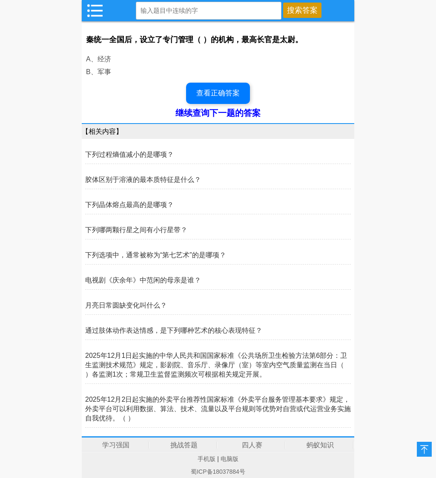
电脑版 (229, 458)
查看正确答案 (218, 93)
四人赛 (252, 445)
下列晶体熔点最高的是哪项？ (129, 204)
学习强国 (115, 445)
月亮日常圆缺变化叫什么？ (126, 305)
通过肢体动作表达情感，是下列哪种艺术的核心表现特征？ (173, 330)
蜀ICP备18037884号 (218, 471)
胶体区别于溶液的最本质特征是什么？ (143, 179)
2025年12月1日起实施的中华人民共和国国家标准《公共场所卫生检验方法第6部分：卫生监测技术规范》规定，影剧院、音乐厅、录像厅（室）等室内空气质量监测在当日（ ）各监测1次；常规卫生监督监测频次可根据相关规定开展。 (216, 365)
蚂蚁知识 (320, 445)
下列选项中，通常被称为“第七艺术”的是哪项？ (155, 255)
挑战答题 (184, 445)
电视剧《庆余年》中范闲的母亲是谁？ (143, 280)
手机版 (206, 458)
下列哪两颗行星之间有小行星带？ (136, 229)
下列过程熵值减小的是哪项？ (129, 154)
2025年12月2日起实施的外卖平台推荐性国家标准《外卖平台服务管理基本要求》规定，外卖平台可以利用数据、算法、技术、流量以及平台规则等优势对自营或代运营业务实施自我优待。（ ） (218, 409)
